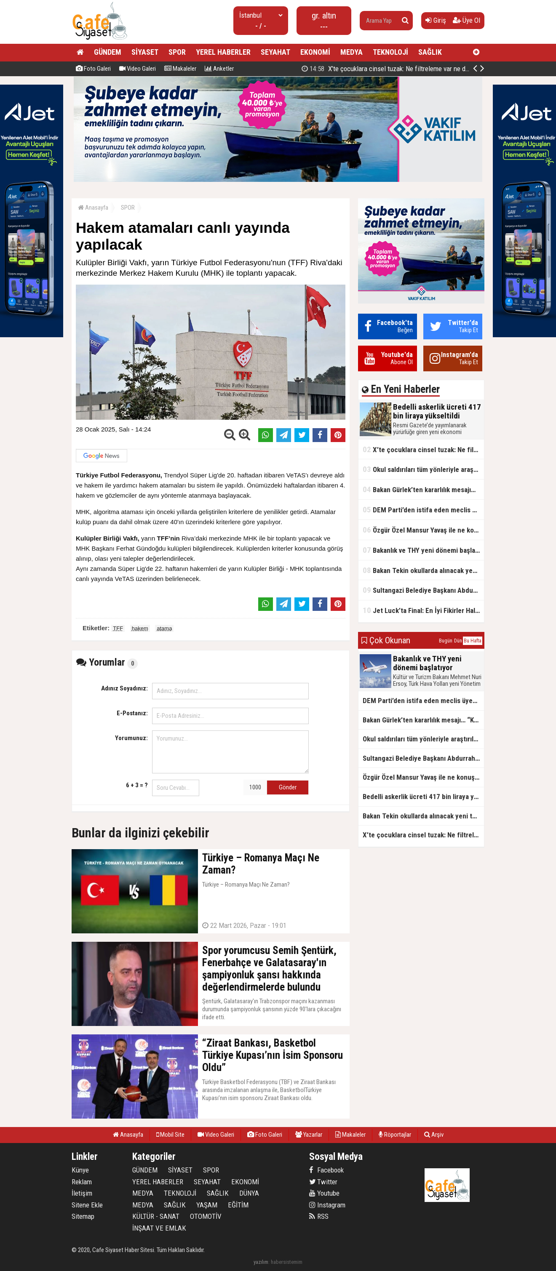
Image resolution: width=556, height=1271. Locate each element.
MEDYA (351, 52)
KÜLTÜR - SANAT (155, 1216)
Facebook (326, 1170)
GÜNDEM (107, 52)
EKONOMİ (315, 52)
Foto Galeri (93, 68)
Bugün (445, 641)
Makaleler (180, 68)
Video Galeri (137, 68)
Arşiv (434, 1134)
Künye (80, 1170)
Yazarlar (308, 1134)
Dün (458, 641)
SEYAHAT (275, 52)
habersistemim (286, 1262)
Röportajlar (395, 1134)
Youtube (324, 1193)
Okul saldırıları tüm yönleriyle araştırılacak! (423, 469)
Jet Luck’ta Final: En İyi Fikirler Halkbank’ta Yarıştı (423, 610)
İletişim (82, 1193)
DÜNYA (249, 1193)
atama (164, 628)
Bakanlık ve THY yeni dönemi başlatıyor (423, 550)
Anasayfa (93, 207)
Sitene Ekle (87, 1205)
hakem (140, 628)
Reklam (82, 1182)
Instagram (327, 1205)
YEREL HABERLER (223, 52)
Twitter (323, 1182)
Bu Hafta (472, 641)
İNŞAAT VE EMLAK (159, 1228)
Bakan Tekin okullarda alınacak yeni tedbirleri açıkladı (423, 570)
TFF (118, 628)
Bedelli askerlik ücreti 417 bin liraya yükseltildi (392, 68)
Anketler (219, 68)
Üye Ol (466, 20)
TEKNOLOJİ (390, 52)
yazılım (261, 1262)
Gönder (288, 787)
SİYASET (144, 52)
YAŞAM (206, 1205)
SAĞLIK (430, 52)
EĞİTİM (238, 1205)
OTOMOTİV (206, 1216)
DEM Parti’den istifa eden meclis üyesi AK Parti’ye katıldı (423, 509)
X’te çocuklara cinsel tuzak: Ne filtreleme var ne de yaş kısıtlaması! (423, 449)
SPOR (177, 52)
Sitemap (83, 1216)
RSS (319, 1216)
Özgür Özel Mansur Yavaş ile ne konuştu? (423, 530)
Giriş (435, 20)
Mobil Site (170, 1134)
